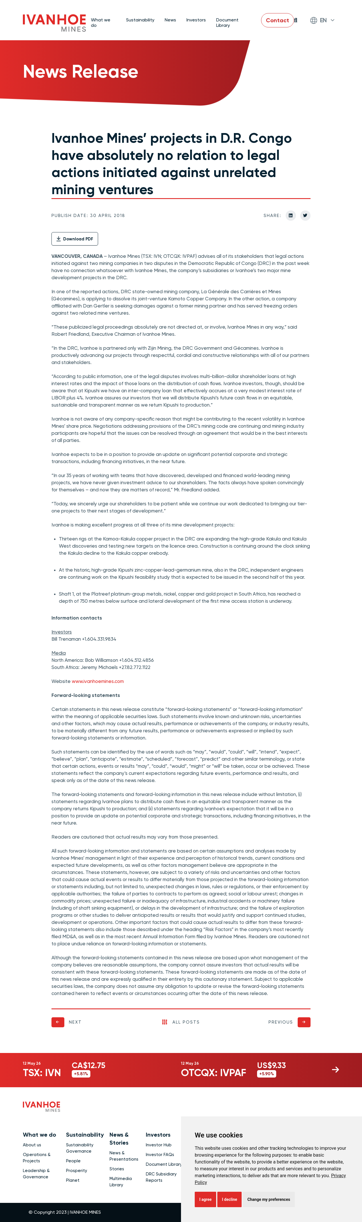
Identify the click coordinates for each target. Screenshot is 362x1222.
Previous (280, 1022)
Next (75, 1022)
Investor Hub (159, 1144)
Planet (72, 1180)
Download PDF (74, 239)
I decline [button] (229, 1199)
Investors (158, 1134)
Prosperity (76, 1170)
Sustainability (85, 1134)
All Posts (181, 1022)
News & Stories (119, 1138)
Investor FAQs (160, 1154)
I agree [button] (205, 1199)
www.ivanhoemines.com (98, 681)
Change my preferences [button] (268, 1199)
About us (32, 1144)
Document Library (227, 22)
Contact (277, 20)
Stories (117, 1168)
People (73, 1160)
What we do (39, 1134)
